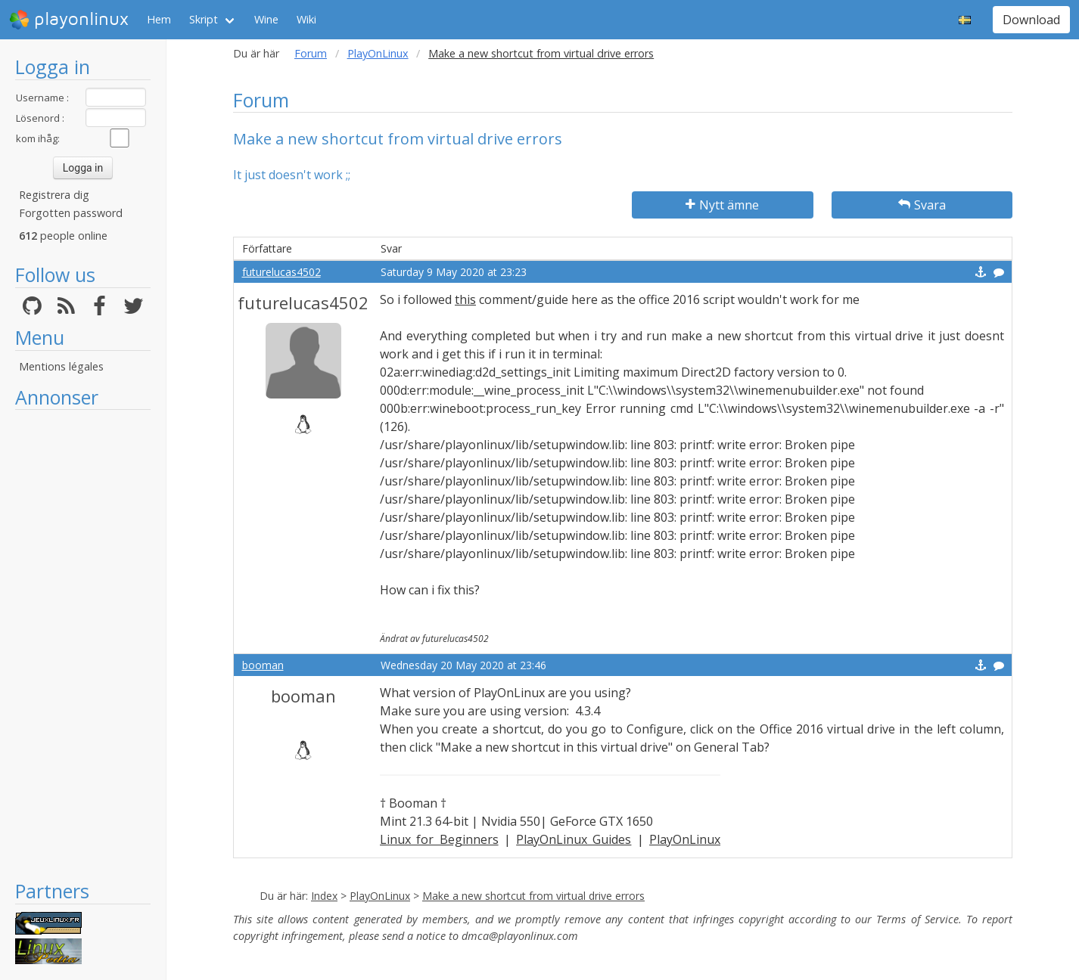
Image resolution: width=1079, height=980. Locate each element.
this (465, 299)
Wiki (306, 19)
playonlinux (69, 19)
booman (263, 665)
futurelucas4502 (281, 272)
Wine (266, 19)
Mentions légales (61, 366)
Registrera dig (54, 195)
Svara (922, 205)
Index (324, 896)
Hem (159, 19)
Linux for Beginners (439, 839)
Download (1031, 19)
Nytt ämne (722, 205)
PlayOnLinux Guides (573, 839)
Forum (310, 53)
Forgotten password (71, 213)
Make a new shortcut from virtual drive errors (533, 896)
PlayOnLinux (378, 53)
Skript (203, 19)
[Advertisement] (83, 644)
